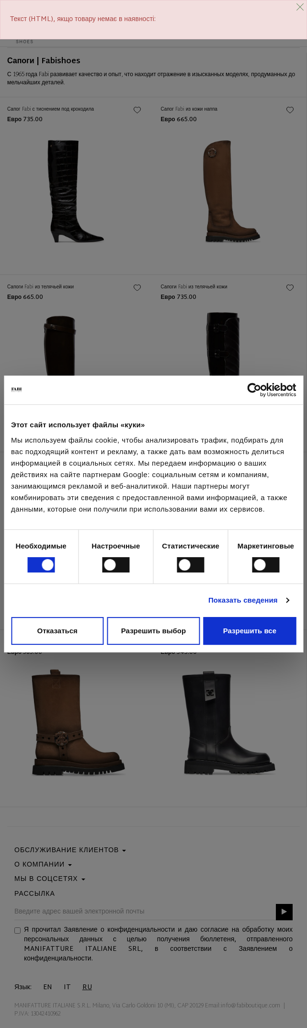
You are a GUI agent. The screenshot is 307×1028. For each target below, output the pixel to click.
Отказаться (57, 631)
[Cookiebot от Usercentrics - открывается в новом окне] (254, 390)
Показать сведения (243, 600)
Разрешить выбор (153, 631)
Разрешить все (249, 631)
